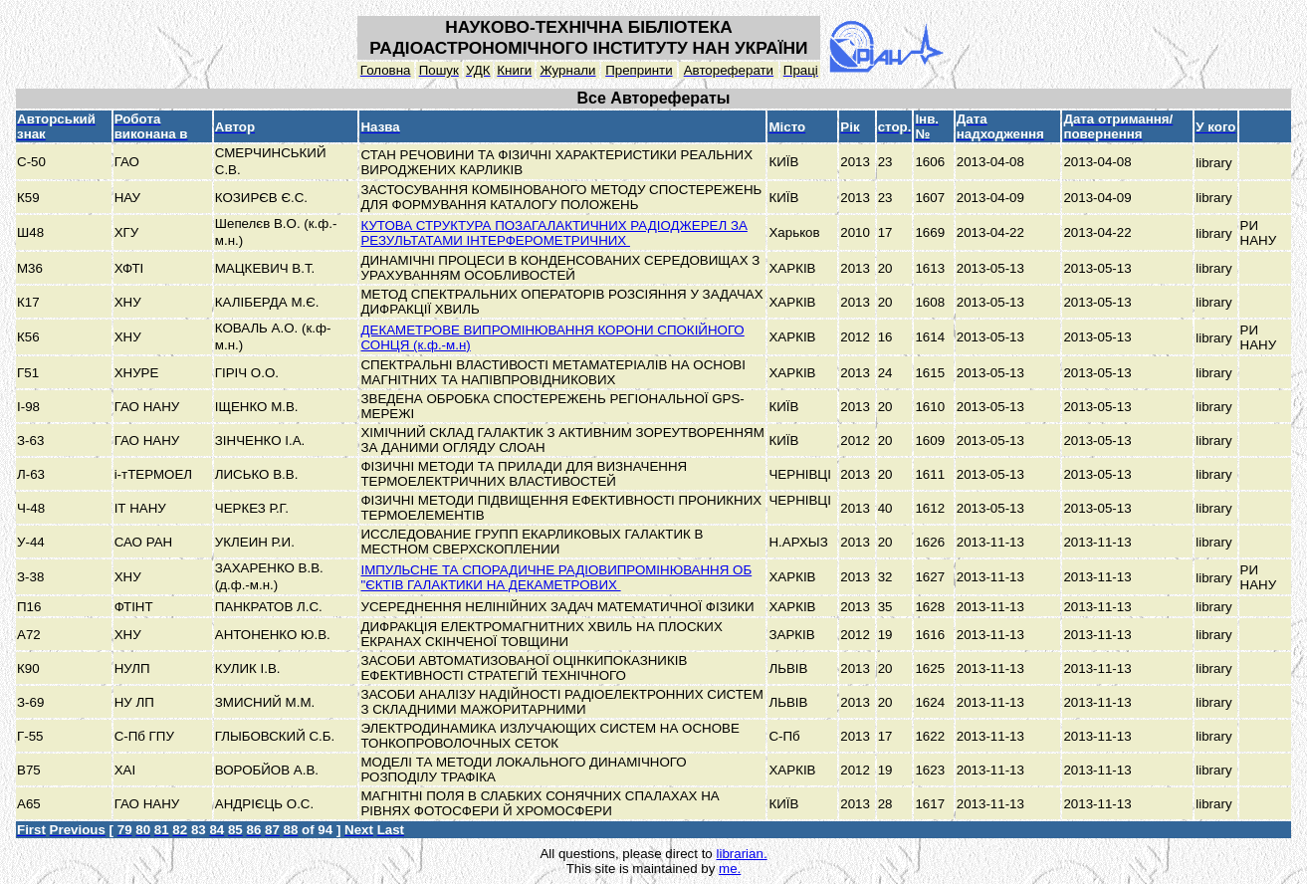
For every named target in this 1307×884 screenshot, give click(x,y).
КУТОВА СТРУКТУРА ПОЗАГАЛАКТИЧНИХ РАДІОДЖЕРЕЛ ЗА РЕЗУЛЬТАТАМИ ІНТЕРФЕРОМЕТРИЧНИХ (553, 233)
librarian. (741, 853)
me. (730, 868)
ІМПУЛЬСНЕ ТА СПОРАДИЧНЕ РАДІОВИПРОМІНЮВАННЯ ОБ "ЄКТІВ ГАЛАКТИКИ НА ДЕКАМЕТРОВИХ (556, 577)
